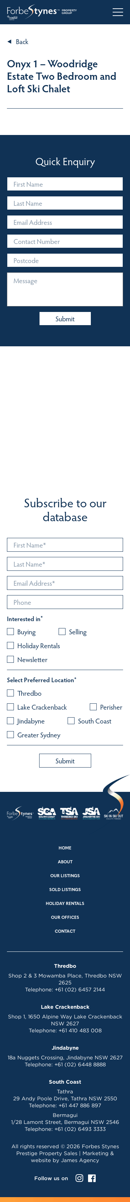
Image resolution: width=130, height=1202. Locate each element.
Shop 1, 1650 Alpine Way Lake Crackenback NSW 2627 (65, 1020)
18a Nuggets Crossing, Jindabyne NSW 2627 (65, 1057)
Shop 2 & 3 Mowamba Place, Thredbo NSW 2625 (65, 979)
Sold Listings (65, 890)
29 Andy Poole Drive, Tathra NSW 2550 (65, 1098)
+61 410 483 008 (80, 1030)
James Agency (80, 1160)
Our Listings (65, 876)
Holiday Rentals (65, 904)
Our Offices (65, 918)
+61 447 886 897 (80, 1105)
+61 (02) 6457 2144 (80, 989)
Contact (65, 932)
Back (22, 41)
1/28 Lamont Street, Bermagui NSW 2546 (65, 1122)
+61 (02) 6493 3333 (80, 1129)
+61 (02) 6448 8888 (80, 1064)
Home (65, 848)
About (65, 862)
